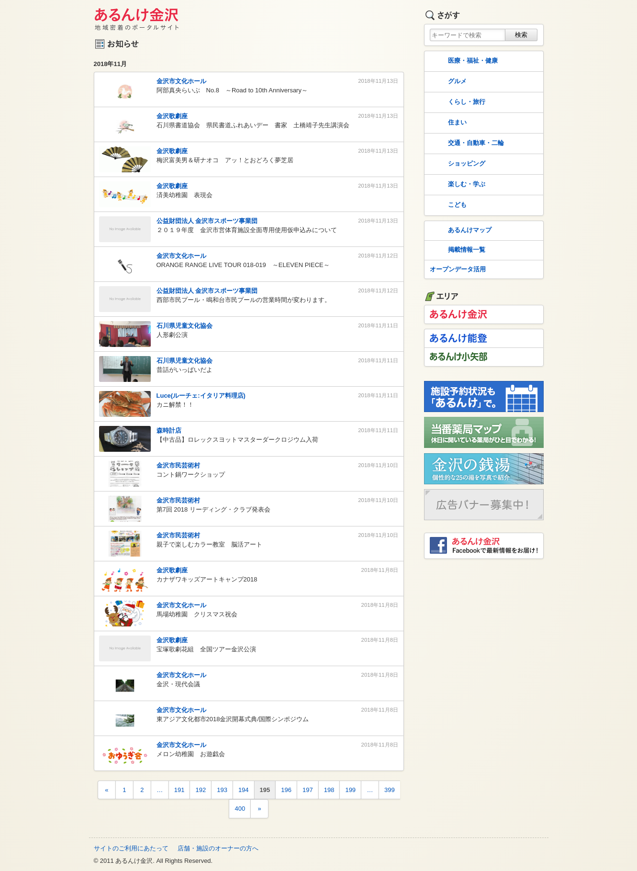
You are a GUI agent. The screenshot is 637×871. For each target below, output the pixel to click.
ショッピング (456, 164)
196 (286, 789)
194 (243, 789)
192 (200, 789)
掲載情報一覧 (456, 250)
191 (179, 789)
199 (350, 789)
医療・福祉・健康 (463, 61)
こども (447, 205)
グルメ (447, 81)
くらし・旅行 (456, 102)
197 (307, 789)
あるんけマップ (460, 230)
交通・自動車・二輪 (466, 143)
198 (329, 789)
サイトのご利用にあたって (131, 848)
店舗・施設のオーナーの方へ (218, 848)
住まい (447, 123)
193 (222, 789)
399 (389, 789)
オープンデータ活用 (458, 269)
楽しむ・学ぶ (456, 184)
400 (240, 808)
